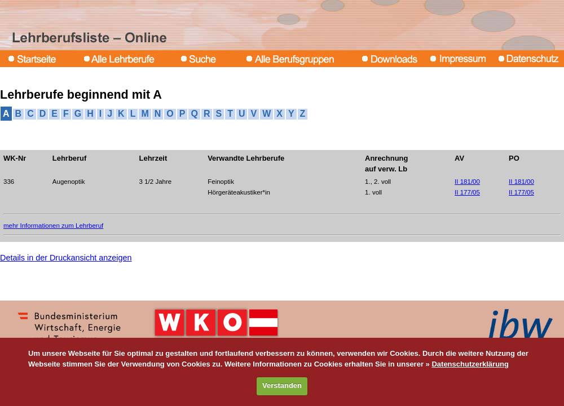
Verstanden (282, 385)
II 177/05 (467, 192)
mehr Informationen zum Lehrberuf (53, 225)
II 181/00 (467, 181)
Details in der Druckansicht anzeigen (66, 257)
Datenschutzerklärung (470, 364)
